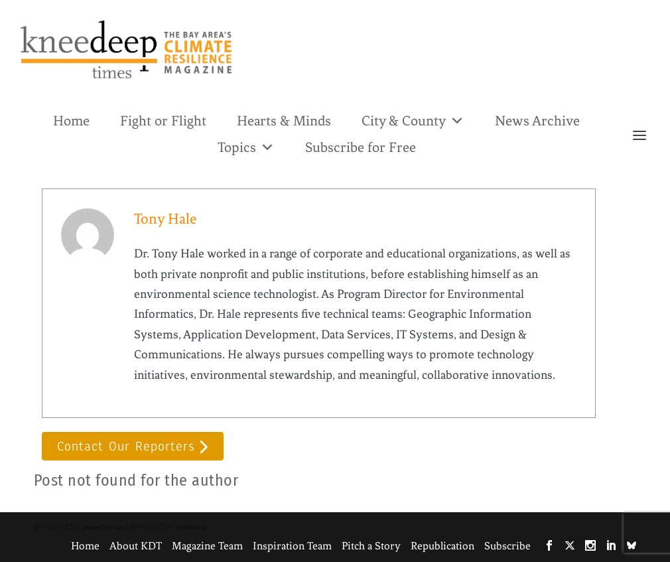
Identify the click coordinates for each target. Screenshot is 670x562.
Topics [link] (246, 146)
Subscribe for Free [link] (360, 147)
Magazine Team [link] (207, 545)
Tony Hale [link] (165, 218)
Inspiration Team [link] (292, 545)
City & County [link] (413, 119)
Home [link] (71, 121)
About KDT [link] (135, 545)
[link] (126, 49)
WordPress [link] (191, 527)
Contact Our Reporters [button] (125, 446)
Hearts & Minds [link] (284, 121)
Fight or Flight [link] (163, 121)
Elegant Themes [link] (103, 527)
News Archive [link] (537, 121)
